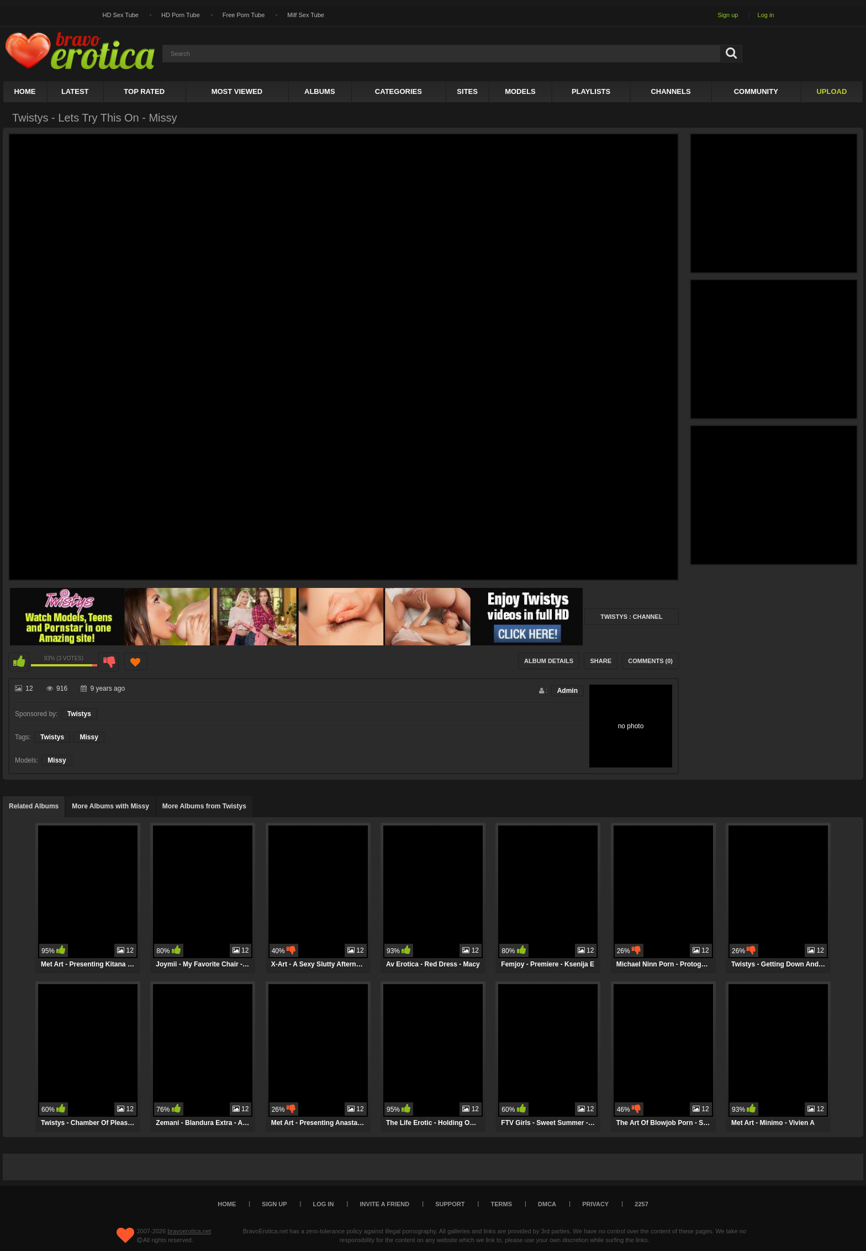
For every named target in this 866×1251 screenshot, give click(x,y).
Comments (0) (650, 661)
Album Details (548, 661)
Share (600, 661)
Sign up (727, 15)
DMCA (547, 1204)
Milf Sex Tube (305, 15)
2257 (641, 1204)
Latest (75, 91)
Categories (398, 91)
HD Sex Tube (121, 15)
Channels (670, 91)
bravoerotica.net (189, 1231)
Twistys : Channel (631, 616)
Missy (89, 737)
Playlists (591, 91)
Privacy (595, 1204)
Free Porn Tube (244, 15)
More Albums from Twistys (204, 806)
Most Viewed (237, 91)
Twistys (79, 714)
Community (756, 91)
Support (449, 1204)
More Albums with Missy (110, 806)
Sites (467, 91)
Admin (567, 691)
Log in (766, 15)
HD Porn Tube (180, 15)
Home (24, 91)
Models (520, 91)
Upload (831, 91)
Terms (502, 1204)
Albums (319, 91)
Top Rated (144, 91)
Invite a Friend (385, 1204)
